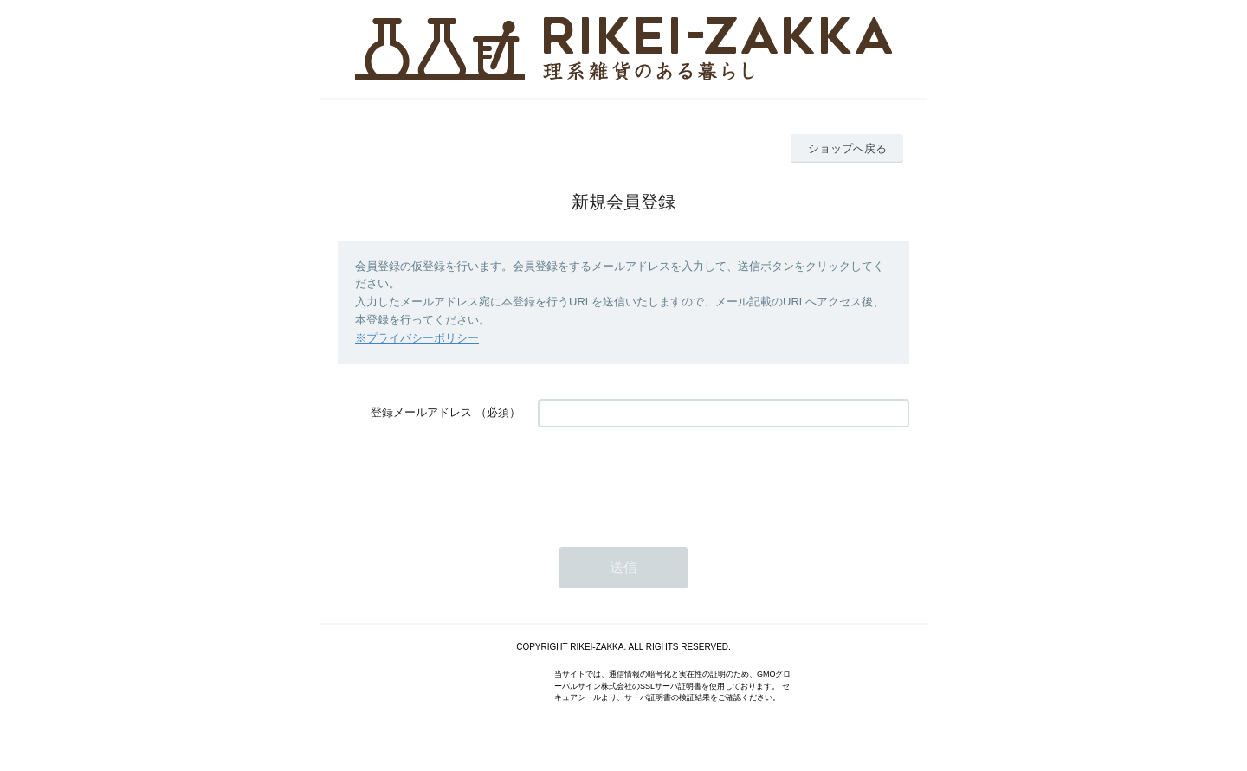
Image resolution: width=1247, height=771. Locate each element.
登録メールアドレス (421, 412)
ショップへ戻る (847, 148)
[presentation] (669, 478)
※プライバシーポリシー (417, 337)
